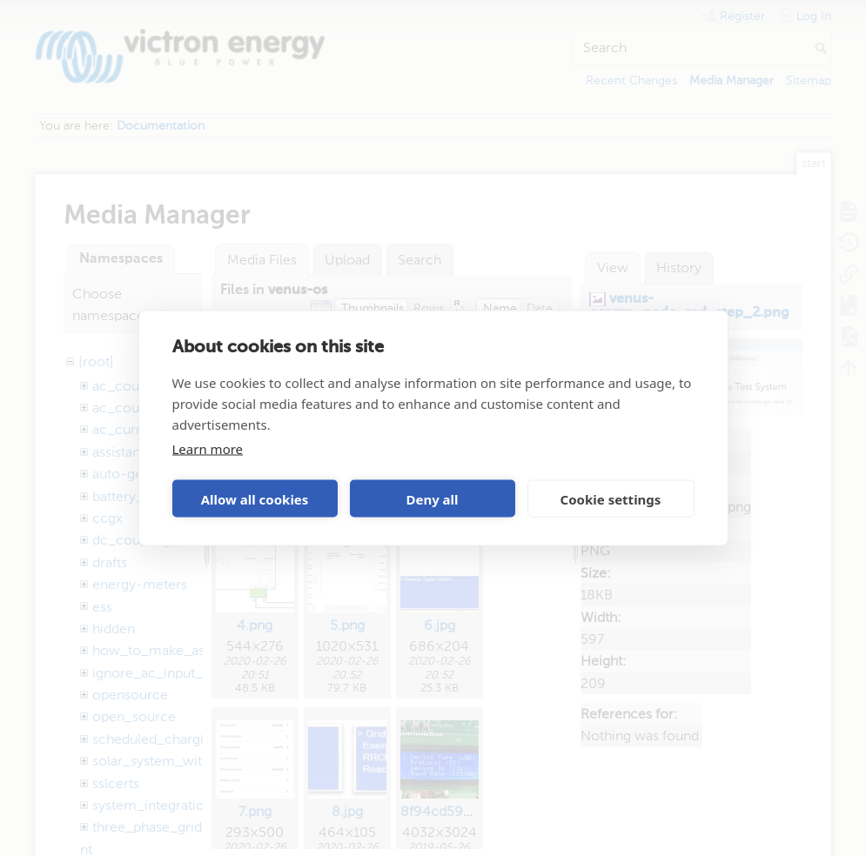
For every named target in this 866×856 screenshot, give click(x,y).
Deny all (432, 498)
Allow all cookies (255, 498)
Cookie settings (611, 498)
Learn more (208, 449)
